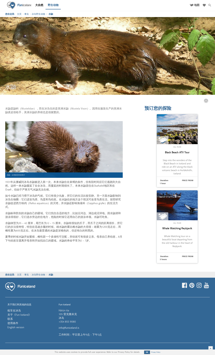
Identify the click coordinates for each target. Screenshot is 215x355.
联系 (10, 319)
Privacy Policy (155, 352)
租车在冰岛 (14, 310)
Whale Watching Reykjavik (177, 228)
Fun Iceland (19, 5)
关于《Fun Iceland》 (19, 314)
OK (147, 352)
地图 (196, 5)
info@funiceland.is (69, 327)
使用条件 (12, 323)
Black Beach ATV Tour (177, 152)
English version (15, 327)
